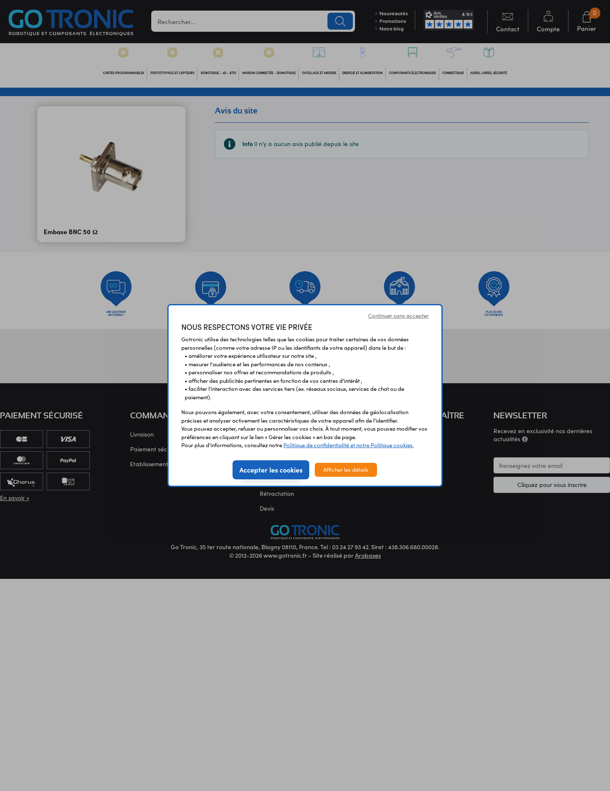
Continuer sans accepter (398, 315)
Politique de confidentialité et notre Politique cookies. (348, 445)
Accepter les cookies (270, 469)
